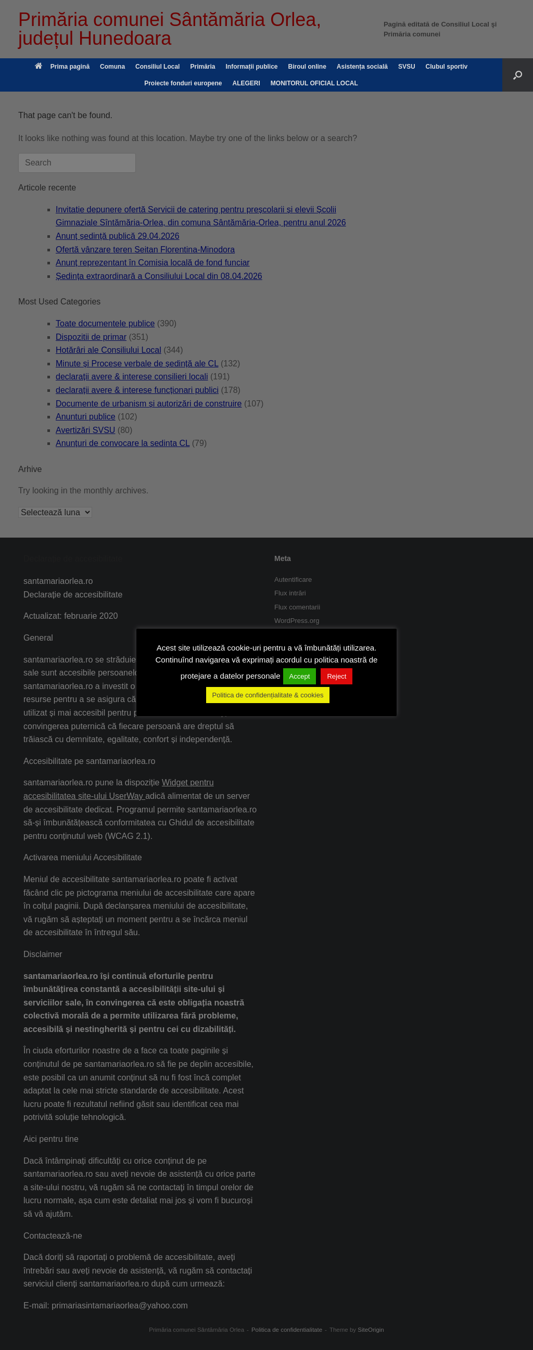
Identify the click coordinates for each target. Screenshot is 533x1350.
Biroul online (307, 66)
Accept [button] (299, 676)
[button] (517, 75)
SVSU (406, 66)
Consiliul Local (157, 66)
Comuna (112, 66)
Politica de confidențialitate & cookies (268, 695)
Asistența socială (362, 66)
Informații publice (251, 66)
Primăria (202, 66)
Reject (336, 676)
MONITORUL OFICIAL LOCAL (314, 83)
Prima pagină (62, 66)
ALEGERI (246, 83)
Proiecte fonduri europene (183, 83)
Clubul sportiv (447, 66)
